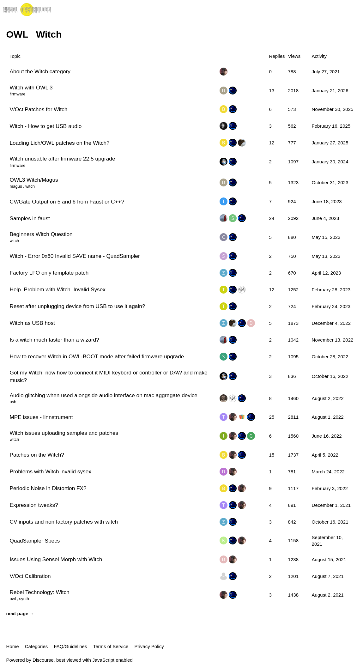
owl (13, 598)
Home (12, 646)
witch (30, 186)
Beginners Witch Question (41, 234)
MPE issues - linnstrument (41, 417)
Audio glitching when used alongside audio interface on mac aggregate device (103, 395)
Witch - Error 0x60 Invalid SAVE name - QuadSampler (75, 256)
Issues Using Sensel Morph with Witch (56, 559)
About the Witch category (40, 71)
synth (24, 598)
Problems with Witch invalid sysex (50, 471)
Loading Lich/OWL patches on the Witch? (60, 143)
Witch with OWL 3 (31, 87)
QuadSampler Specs (35, 540)
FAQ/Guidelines (70, 646)
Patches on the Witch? (37, 455)
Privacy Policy (149, 646)
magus (16, 186)
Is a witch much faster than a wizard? (54, 340)
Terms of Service (111, 646)
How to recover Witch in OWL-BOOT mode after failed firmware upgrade (97, 356)
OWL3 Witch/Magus (34, 180)
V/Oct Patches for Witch (39, 109)
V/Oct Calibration (30, 576)
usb (13, 401)
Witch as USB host (32, 323)
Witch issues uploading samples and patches (64, 433)
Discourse (43, 660)
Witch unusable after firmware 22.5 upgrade (62, 158)
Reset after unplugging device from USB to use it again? (77, 306)
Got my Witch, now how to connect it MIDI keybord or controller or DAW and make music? (109, 376)
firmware (18, 94)
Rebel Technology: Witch (40, 592)
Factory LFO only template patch (49, 273)
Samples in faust (30, 218)
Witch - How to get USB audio (46, 126)
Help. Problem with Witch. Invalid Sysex (58, 289)
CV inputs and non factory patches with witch (64, 522)
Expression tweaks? (34, 505)
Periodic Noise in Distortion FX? (48, 488)
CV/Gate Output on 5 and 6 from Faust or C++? (67, 201)
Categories (36, 646)
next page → (20, 613)
